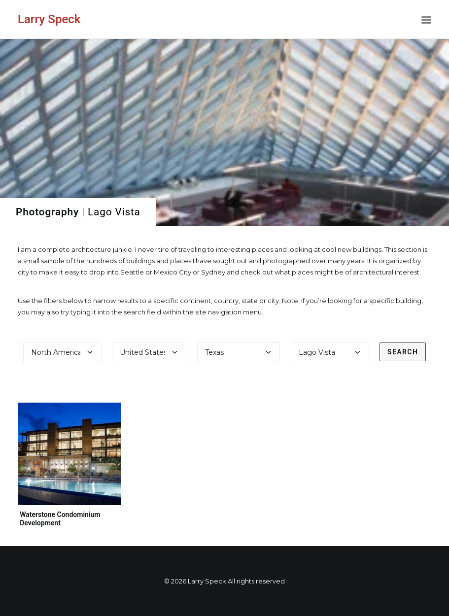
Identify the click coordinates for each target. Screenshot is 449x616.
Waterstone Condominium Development (60, 519)
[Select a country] (149, 352)
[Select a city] (330, 352)
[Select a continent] (62, 352)
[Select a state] (238, 352)
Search (402, 352)
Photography (47, 212)
